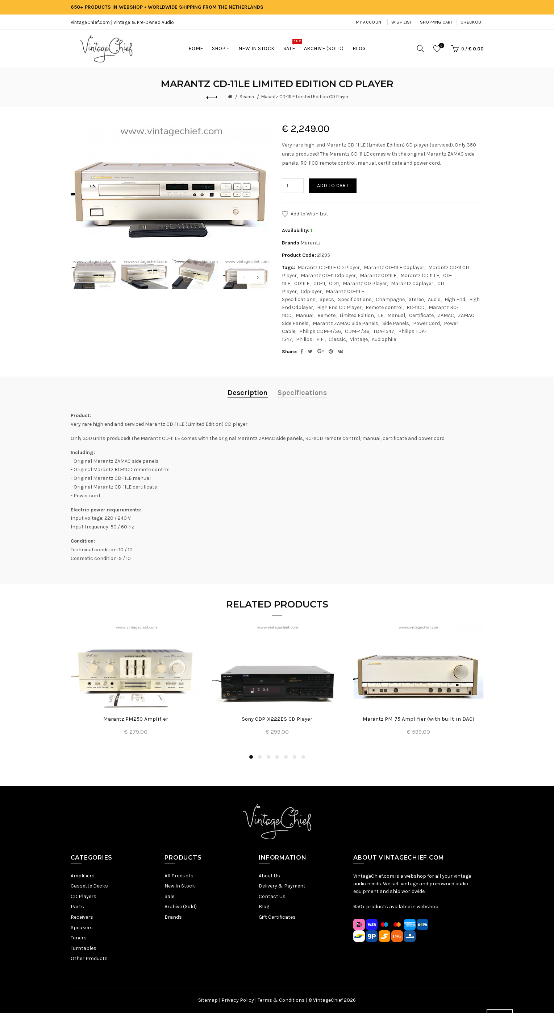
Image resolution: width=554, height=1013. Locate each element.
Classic (337, 339)
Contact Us (272, 896)
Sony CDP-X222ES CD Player (277, 719)
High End (455, 299)
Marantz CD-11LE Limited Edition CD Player (304, 96)
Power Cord (426, 323)
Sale (169, 896)
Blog (264, 906)
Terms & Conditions (281, 1000)
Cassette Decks (89, 886)
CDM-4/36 (357, 331)
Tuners (79, 938)
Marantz (310, 243)
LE (380, 315)
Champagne (390, 299)
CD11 (334, 283)
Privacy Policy (237, 1000)
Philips (304, 339)
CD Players (83, 896)
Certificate (421, 315)
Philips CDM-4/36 (320, 331)
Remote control (384, 307)
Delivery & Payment (282, 886)
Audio (434, 299)
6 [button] (294, 757)
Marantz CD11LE (378, 275)
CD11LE (301, 283)
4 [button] (277, 757)
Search (246, 96)
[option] (94, 273)
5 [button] (286, 757)
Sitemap (208, 1000)
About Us (269, 876)
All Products (178, 876)
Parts (77, 906)
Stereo (416, 299)
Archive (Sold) (180, 906)
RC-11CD (416, 307)
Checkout (472, 22)
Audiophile (384, 339)
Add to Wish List (309, 214)
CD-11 (319, 283)
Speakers (82, 928)
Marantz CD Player (365, 283)
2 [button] (260, 757)
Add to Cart (333, 185)
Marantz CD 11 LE (419, 275)
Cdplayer (311, 291)
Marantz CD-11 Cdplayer (328, 275)
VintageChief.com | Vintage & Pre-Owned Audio (122, 22)
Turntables (83, 948)
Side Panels (395, 323)
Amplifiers (83, 876)
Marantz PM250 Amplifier (135, 719)
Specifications (355, 299)
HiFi (320, 339)
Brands (173, 917)
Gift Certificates (277, 917)
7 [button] (303, 757)
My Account (370, 22)
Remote (326, 315)
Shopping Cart (436, 22)
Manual (304, 315)
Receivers (82, 917)
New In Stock (179, 886)
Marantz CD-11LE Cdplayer (394, 267)
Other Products (89, 958)
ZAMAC (446, 315)
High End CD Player (339, 307)
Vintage (359, 339)
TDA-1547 (383, 331)
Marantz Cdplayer (412, 283)
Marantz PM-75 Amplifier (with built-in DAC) (418, 719)
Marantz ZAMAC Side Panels (345, 323)
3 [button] (268, 757)
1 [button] (251, 757)
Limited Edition (357, 315)
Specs (327, 299)
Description (248, 392)
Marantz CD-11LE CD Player (328, 267)
